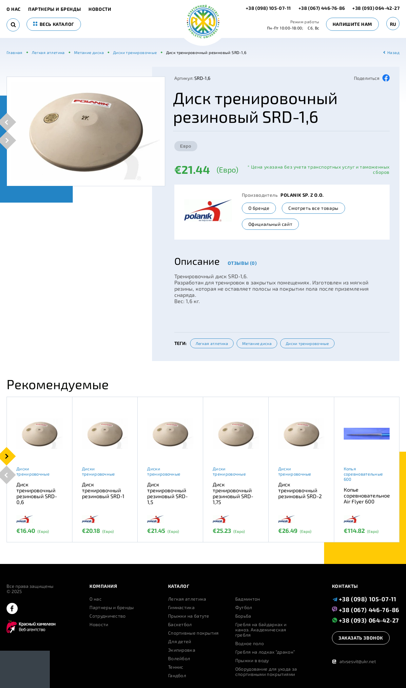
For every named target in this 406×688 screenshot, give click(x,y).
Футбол (243, 607)
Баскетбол (180, 624)
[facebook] (12, 609)
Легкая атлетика (212, 343)
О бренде (259, 208)
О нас (14, 9)
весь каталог (53, 24)
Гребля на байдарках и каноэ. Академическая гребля (260, 630)
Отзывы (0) (242, 263)
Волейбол (179, 658)
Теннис (176, 667)
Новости (99, 9)
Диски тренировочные (307, 343)
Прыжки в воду (252, 660)
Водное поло (249, 643)
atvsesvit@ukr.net (354, 661)
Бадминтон (247, 599)
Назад (393, 52)
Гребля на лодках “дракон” (265, 652)
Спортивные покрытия (193, 633)
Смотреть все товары (313, 208)
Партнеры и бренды (54, 9)
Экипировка (181, 650)
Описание (197, 261)
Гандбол (177, 675)
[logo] (203, 22)
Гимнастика (181, 607)
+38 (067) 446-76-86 (322, 8)
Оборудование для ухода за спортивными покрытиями (266, 671)
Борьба (243, 616)
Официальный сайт (270, 224)
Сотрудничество (107, 616)
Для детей (179, 641)
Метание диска (257, 343)
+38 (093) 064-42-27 (375, 8)
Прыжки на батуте (188, 616)
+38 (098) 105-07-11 (269, 8)
